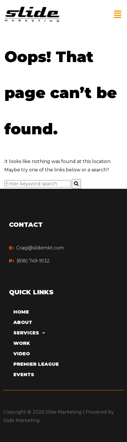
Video (21, 353)
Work (21, 343)
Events (23, 374)
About (22, 322)
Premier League (36, 364)
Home (21, 312)
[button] (117, 14)
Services (30, 333)
